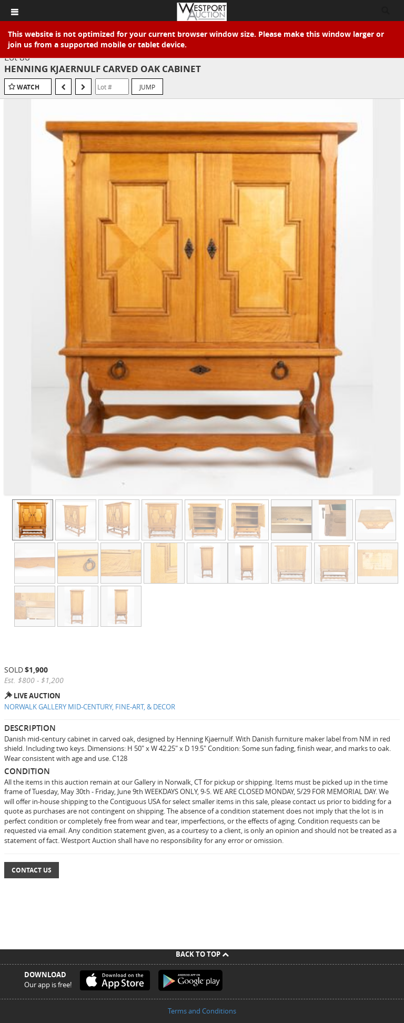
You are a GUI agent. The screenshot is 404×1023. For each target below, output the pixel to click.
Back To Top (202, 954)
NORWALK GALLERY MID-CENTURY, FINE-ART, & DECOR (89, 706)
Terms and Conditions (202, 1011)
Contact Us (32, 870)
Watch (28, 87)
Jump (147, 87)
